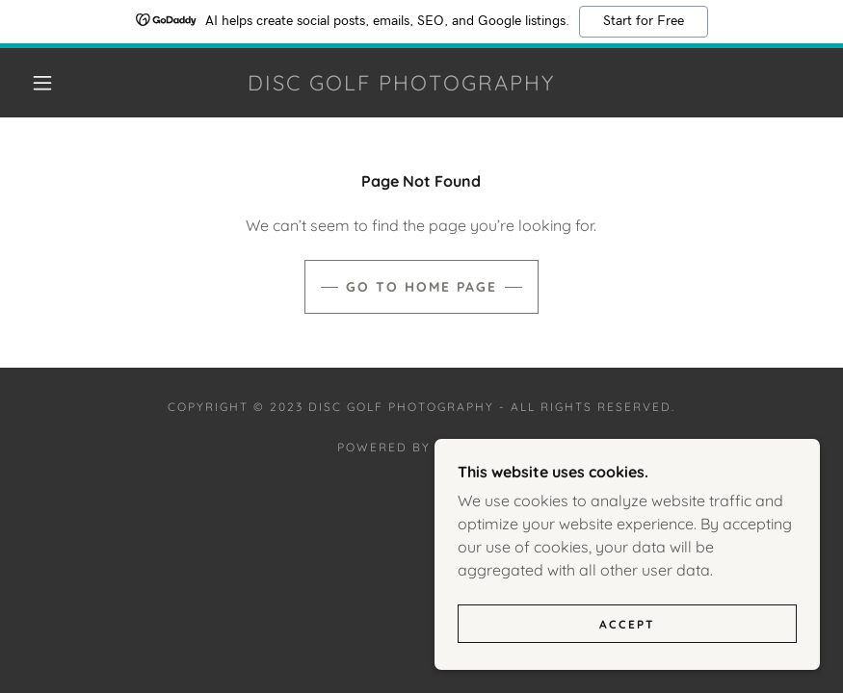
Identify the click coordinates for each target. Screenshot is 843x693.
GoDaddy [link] (470, 447)
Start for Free (643, 21)
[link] (401, 84)
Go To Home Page (421, 286)
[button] (42, 83)
